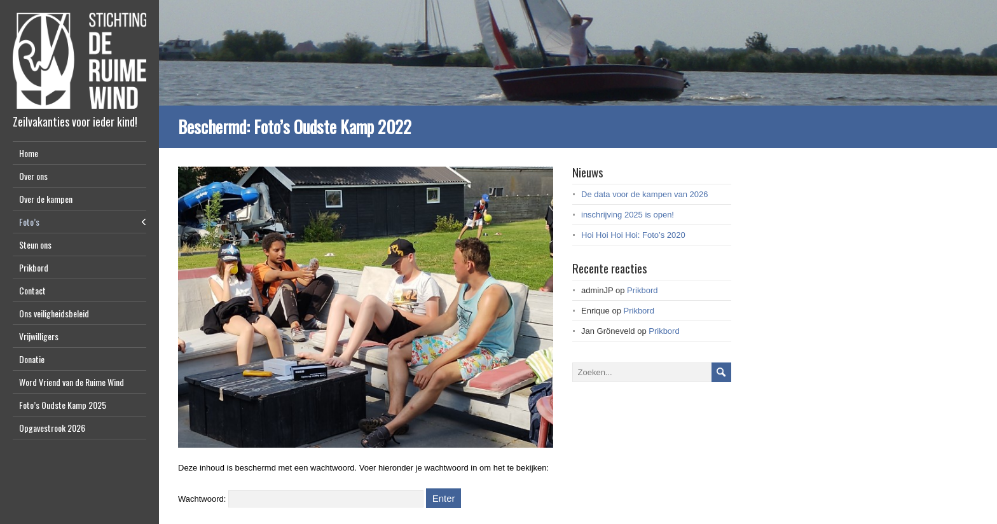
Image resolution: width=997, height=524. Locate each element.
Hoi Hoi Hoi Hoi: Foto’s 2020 (633, 235)
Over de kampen (45, 198)
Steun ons (35, 244)
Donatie (32, 359)
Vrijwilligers (38, 336)
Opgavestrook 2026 (52, 427)
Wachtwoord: (300, 499)
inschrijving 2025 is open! (627, 214)
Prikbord (33, 267)
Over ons (33, 176)
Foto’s (29, 221)
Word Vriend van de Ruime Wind (71, 382)
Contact (32, 290)
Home (28, 153)
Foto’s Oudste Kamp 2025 (62, 404)
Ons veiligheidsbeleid (54, 313)
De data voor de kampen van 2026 (644, 194)
